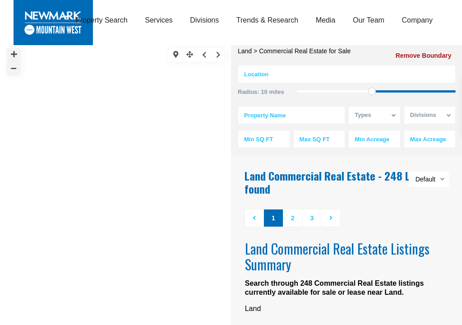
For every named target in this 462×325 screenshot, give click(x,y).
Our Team (368, 20)
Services (158, 20)
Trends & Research (267, 20)
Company (417, 20)
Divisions (204, 20)
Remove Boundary (424, 55)
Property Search (101, 20)
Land (245, 51)
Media (326, 20)
